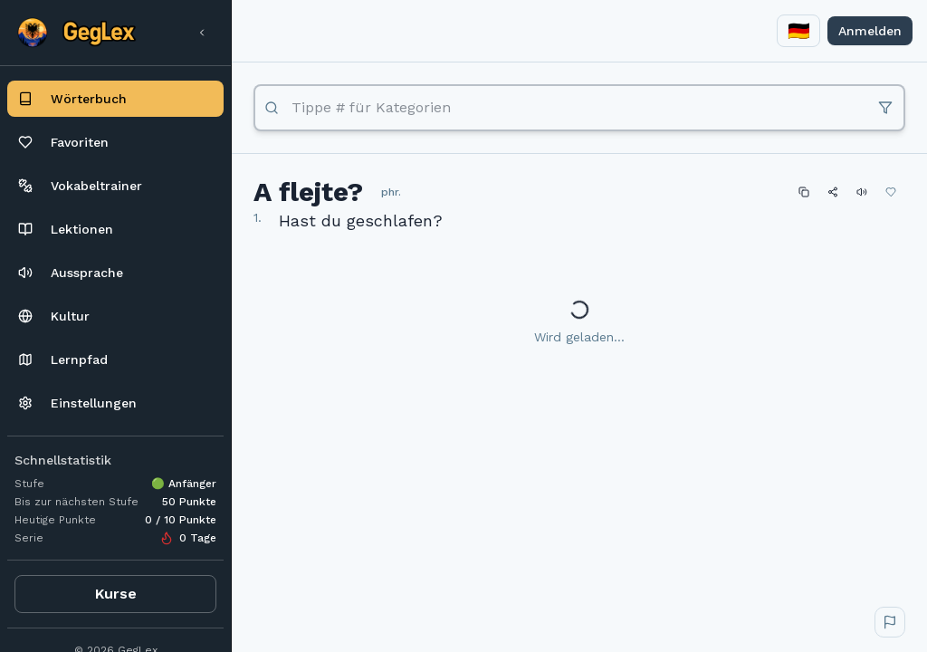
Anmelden (870, 31)
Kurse (116, 593)
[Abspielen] (861, 191)
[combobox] (798, 30)
